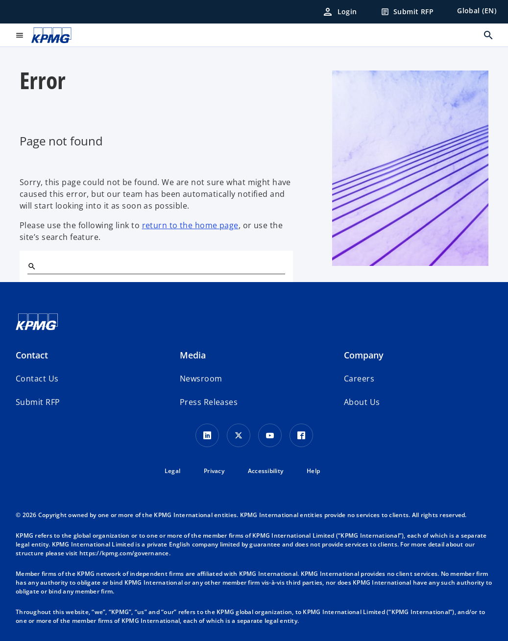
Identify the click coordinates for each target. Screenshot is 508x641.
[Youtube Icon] (270, 435)
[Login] (339, 12)
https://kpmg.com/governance (124, 553)
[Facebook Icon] (301, 435)
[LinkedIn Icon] (207, 435)
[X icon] (238, 435)
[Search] (31, 266)
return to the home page (190, 225)
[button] (38, 402)
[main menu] (19, 35)
